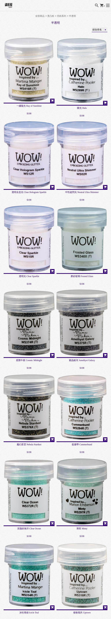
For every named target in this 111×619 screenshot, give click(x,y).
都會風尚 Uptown (82, 612)
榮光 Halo (82, 108)
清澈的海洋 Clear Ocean (29, 528)
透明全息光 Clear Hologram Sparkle (29, 192)
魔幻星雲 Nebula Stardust (29, 444)
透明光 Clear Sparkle (29, 276)
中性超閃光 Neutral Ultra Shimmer (82, 192)
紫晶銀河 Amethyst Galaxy (82, 360)
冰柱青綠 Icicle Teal (29, 612)
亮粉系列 (61, 16)
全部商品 (40, 16)
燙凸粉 (50, 16)
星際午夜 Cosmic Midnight (29, 360)
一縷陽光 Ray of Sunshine (29, 106)
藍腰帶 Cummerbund (82, 444)
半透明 (72, 16)
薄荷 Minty (81, 528)
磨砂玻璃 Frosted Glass (82, 276)
